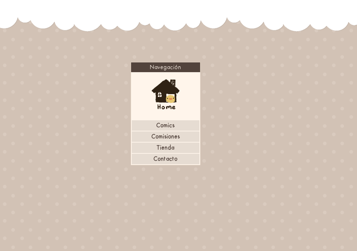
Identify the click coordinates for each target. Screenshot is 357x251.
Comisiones (165, 136)
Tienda (165, 147)
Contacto (165, 158)
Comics (165, 125)
